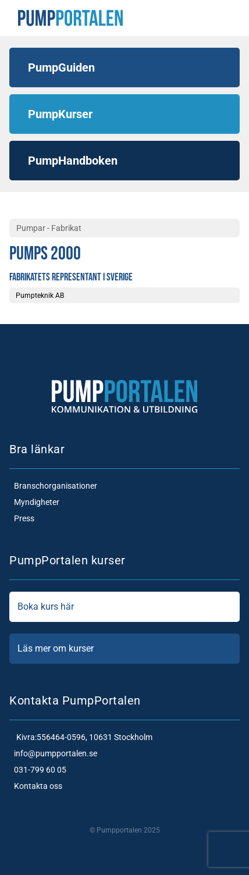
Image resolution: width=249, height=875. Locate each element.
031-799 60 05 (37, 769)
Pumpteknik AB (40, 295)
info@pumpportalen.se (53, 753)
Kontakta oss (35, 786)
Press (21, 518)
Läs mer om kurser (124, 649)
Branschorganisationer (53, 486)
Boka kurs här (124, 607)
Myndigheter (34, 502)
